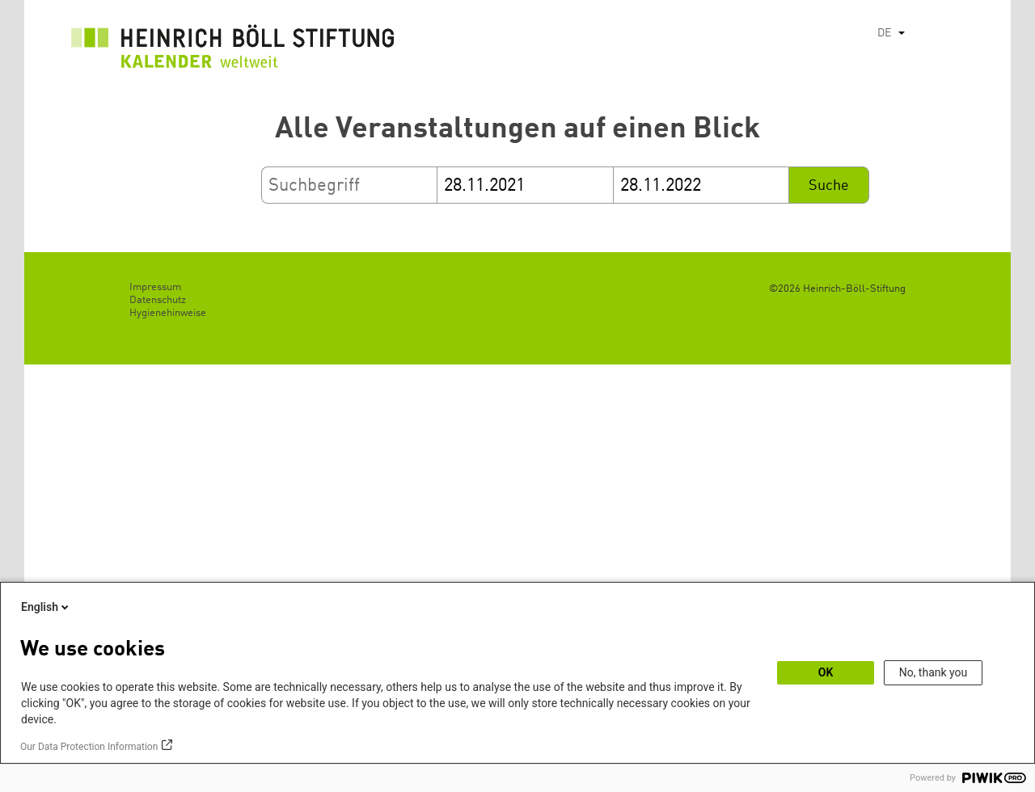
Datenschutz (157, 300)
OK (826, 672)
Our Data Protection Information (89, 746)
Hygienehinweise (167, 313)
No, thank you (933, 672)
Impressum (155, 287)
